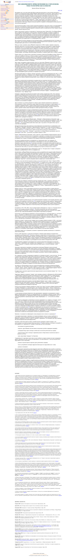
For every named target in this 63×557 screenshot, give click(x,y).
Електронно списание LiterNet (5, 8)
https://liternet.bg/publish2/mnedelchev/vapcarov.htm (24, 530)
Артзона (2, 25)
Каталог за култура (3, 24)
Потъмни (29, 1)
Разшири (19, 1)
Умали (27, 1)
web (59, 10)
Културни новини (3, 10)
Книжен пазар (3, 20)
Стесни (22, 1)
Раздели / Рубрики (3, 15)
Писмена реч (2, 26)
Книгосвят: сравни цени (4, 21)
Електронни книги (3, 14)
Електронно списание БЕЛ (4, 9)
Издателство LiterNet (3, 5)
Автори (2, 16)
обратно (36, 379)
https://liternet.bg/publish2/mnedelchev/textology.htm (42, 525)
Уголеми (24, 1)
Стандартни (32, 1)
